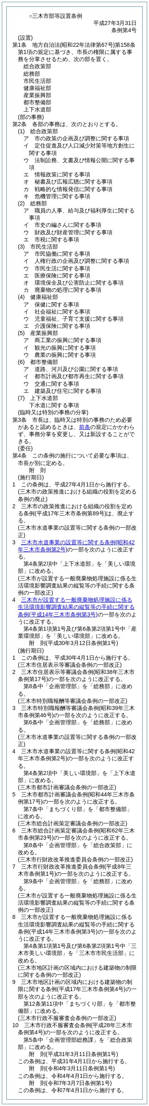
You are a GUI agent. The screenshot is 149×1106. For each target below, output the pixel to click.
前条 (84, 427)
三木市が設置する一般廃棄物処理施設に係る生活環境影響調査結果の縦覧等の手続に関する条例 (76, 607)
